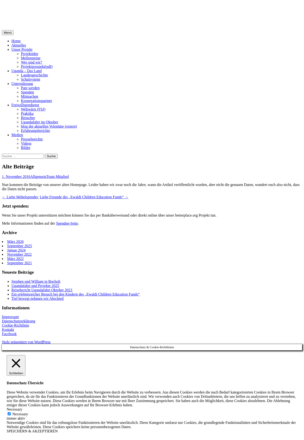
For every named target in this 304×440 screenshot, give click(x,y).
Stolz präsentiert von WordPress (26, 342)
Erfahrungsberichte (35, 131)
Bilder (25, 148)
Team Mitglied (57, 177)
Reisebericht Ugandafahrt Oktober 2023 (41, 290)
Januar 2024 (16, 250)
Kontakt (8, 330)
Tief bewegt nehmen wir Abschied (37, 298)
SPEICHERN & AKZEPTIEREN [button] (32, 431)
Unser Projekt (21, 49)
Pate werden (30, 88)
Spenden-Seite (67, 223)
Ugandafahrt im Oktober (39, 122)
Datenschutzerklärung (18, 321)
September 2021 (19, 263)
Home (16, 41)
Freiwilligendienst (25, 105)
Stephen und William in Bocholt (35, 281)
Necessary (20, 414)
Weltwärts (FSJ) (33, 109)
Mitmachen (29, 96)
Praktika (27, 113)
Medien (17, 135)
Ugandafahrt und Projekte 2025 (35, 286)
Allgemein (38, 177)
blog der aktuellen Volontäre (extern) (49, 126)
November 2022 (19, 254)
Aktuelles (18, 45)
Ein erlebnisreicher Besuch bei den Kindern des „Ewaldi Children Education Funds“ (75, 294)
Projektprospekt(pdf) (36, 67)
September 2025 (19, 246)
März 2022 (15, 259)
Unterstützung (22, 84)
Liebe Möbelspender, (20, 197)
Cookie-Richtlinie (15, 325)
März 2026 (15, 242)
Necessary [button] (14, 409)
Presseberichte (32, 139)
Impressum (10, 317)
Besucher (28, 118)
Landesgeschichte (34, 75)
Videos (26, 143)
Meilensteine (31, 58)
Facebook (9, 334)
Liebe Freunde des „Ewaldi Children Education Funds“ (84, 197)
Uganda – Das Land (26, 71)
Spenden (27, 92)
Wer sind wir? (31, 62)
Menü (8, 32)
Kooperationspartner (36, 101)
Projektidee (29, 54)
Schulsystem (30, 79)
